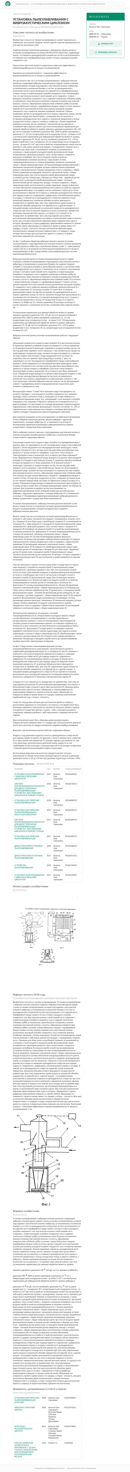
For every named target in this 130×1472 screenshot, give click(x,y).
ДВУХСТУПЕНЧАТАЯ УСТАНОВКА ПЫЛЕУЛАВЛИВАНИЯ (28, 847)
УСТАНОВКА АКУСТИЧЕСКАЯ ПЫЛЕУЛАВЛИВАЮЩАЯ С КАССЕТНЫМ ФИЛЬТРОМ (26, 812)
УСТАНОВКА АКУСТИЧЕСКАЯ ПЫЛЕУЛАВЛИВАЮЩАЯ (26, 801)
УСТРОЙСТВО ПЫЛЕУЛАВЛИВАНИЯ (23, 866)
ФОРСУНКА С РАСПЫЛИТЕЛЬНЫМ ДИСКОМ (23, 1428)
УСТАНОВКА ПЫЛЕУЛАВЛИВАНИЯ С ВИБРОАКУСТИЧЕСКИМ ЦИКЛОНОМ (29, 776)
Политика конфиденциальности (49, 1468)
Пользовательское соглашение (81, 1468)
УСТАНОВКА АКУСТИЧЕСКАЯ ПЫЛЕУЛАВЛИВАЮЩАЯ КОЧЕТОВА (26, 1400)
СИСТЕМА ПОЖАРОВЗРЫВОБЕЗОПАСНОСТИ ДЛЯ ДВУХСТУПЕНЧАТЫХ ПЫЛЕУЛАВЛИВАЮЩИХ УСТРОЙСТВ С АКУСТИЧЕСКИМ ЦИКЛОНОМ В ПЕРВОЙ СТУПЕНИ (29, 789)
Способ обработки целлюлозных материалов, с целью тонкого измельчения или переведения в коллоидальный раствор (25, 1450)
